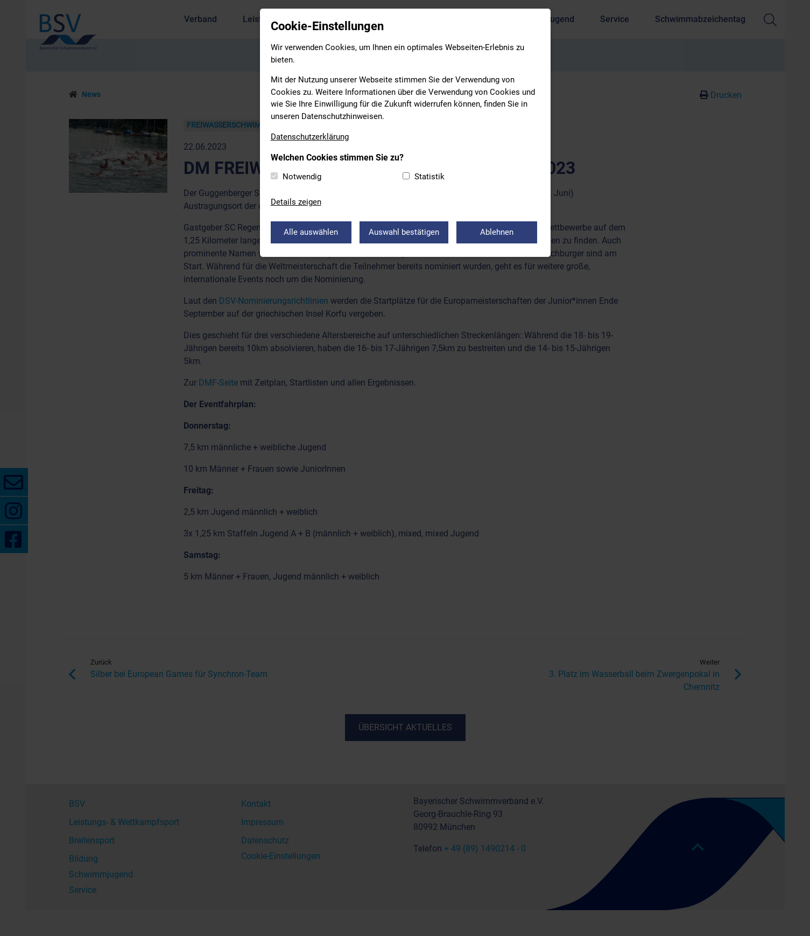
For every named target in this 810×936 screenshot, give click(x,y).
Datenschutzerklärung (310, 137)
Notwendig (302, 176)
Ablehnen (496, 232)
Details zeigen (296, 202)
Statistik (429, 176)
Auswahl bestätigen (404, 232)
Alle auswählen (311, 232)
